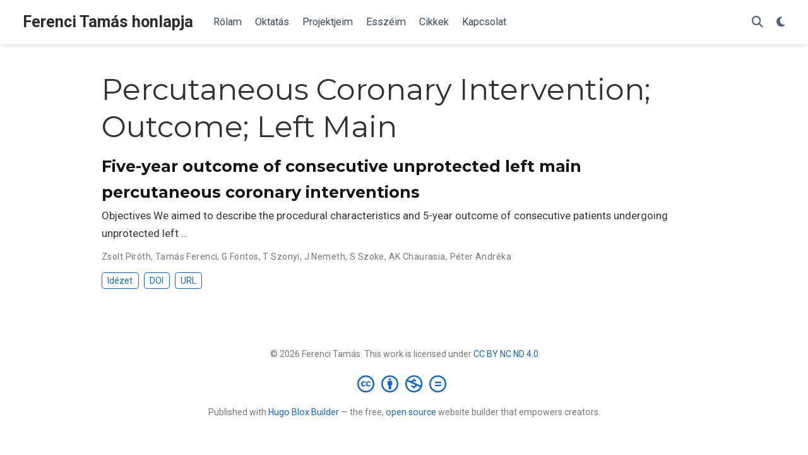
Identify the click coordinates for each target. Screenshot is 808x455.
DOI (156, 281)
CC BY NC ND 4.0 (505, 354)
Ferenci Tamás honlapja (108, 22)
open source (411, 412)
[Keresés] (757, 22)
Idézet (120, 281)
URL (188, 281)
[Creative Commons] (404, 383)
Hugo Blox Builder (303, 412)
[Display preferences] (780, 22)
